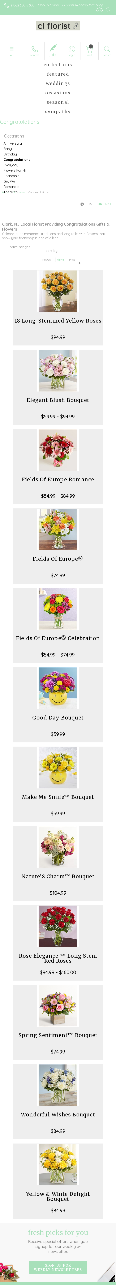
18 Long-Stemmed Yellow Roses (58, 321)
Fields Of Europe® (58, 559)
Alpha (60, 259)
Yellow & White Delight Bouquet (58, 1196)
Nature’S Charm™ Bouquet (58, 876)
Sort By (52, 251)
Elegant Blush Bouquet (58, 400)
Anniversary (13, 143)
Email (105, 204)
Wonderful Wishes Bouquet (58, 1114)
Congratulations (17, 160)
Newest (46, 259)
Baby (8, 149)
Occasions (19, 192)
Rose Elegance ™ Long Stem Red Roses (58, 958)
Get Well (10, 181)
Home (5, 192)
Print (87, 204)
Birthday (10, 154)
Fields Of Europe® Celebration (58, 638)
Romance (11, 187)
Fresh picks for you (58, 1241)
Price (72, 259)
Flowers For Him (16, 170)
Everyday (11, 165)
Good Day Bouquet (58, 717)
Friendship (12, 176)
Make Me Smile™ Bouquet (58, 797)
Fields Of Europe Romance (58, 479)
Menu (11, 55)
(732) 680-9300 (22, 5)
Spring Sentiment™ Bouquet (58, 1035)
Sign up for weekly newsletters (58, 1267)
